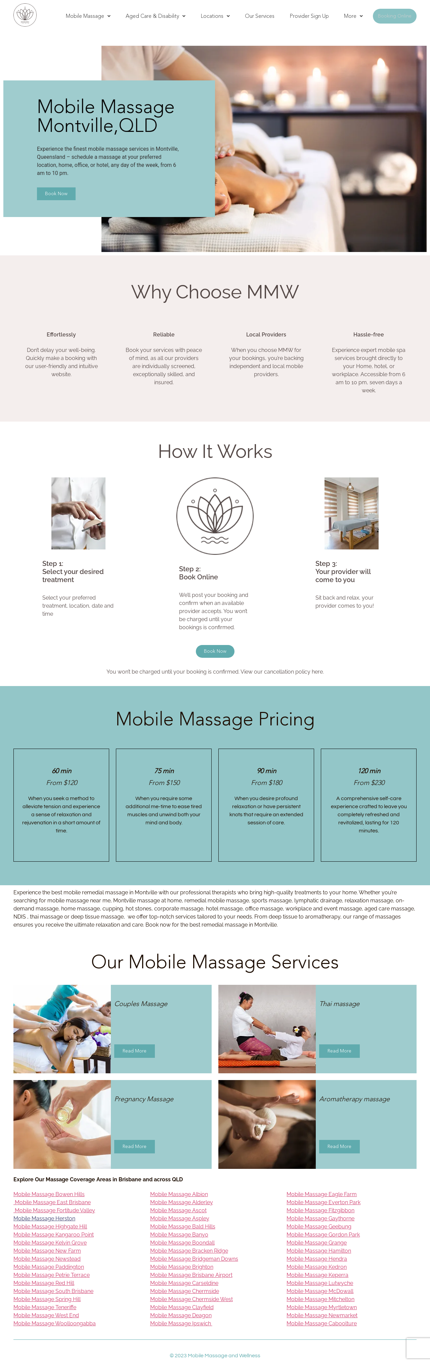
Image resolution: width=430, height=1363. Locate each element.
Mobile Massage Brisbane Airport (191, 1275)
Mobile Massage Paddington (48, 1267)
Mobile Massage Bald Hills (182, 1226)
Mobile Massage (88, 16)
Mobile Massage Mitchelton (320, 1299)
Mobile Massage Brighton (181, 1267)
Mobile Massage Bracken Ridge (189, 1251)
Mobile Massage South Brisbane (53, 1291)
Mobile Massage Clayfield (182, 1307)
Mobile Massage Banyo (179, 1234)
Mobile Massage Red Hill (43, 1283)
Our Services (259, 16)
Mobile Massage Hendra (317, 1259)
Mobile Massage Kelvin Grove (50, 1243)
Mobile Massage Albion (179, 1194)
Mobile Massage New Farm (47, 1251)
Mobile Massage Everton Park (323, 1202)
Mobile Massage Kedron (317, 1267)
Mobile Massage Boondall (182, 1243)
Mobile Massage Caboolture (322, 1323)
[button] (88, 16)
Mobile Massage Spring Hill (47, 1299)
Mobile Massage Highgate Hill (50, 1226)
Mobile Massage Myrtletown (322, 1307)
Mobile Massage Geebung (319, 1226)
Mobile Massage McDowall (320, 1291)
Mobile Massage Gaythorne (320, 1218)
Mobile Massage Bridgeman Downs (194, 1259)
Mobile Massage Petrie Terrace (51, 1275)
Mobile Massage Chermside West (191, 1299)
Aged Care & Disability (155, 16)
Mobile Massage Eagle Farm (322, 1194)
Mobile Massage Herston (44, 1218)
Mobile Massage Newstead (47, 1259)
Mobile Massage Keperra (317, 1275)
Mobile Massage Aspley (179, 1218)
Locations (215, 16)
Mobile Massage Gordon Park (323, 1234)
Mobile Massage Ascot (178, 1210)
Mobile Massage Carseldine (184, 1283)
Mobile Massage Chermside (184, 1291)
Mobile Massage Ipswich (181, 1323)
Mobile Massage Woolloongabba (54, 1323)
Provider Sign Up (309, 16)
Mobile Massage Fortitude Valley (54, 1210)
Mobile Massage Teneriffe (44, 1307)
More (353, 16)
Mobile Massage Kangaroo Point (53, 1234)
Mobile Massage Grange (317, 1243)
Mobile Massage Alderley (181, 1202)
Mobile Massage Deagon (181, 1315)
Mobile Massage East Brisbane (52, 1202)
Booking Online (395, 16)
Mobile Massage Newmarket (322, 1315)
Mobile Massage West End (46, 1315)
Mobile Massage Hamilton (319, 1251)
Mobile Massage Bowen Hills (49, 1194)
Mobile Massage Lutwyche (320, 1283)
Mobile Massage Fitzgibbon (320, 1210)
